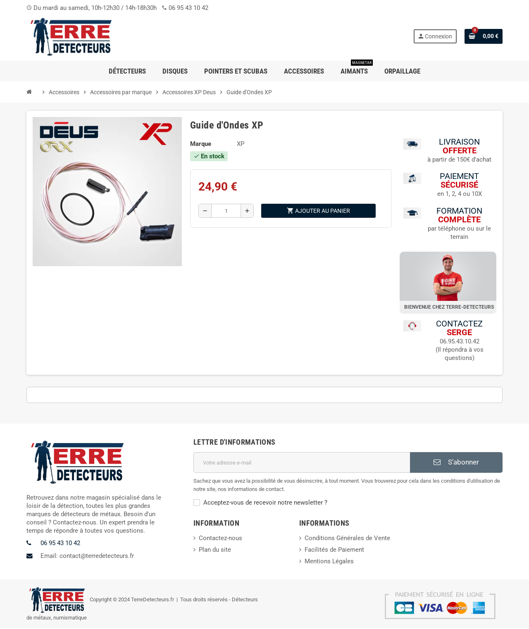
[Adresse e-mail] (301, 463)
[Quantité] (226, 210)
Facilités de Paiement (334, 550)
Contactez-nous (220, 539)
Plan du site (215, 550)
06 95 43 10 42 (188, 8)
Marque (200, 144)
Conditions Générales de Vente (347, 539)
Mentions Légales (329, 562)
